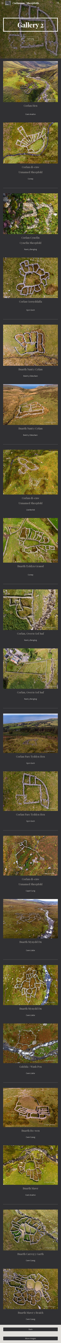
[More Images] (30, 1338)
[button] (2, 3)
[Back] (30, 1329)
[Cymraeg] (30, 39)
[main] (30, 25)
